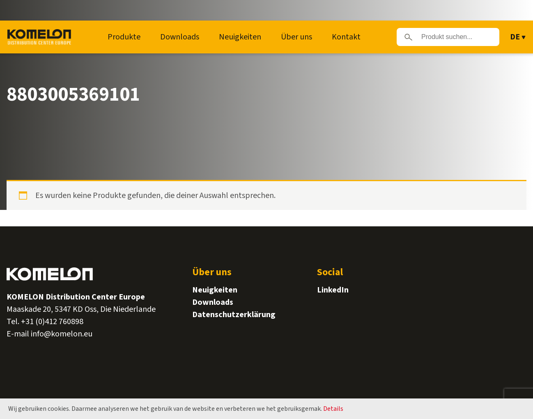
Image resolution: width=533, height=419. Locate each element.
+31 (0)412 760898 (52, 321)
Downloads (179, 37)
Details (333, 408)
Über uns (296, 37)
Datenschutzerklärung (234, 314)
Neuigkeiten (240, 37)
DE (515, 37)
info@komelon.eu (61, 334)
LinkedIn (333, 290)
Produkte (124, 37)
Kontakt (346, 37)
